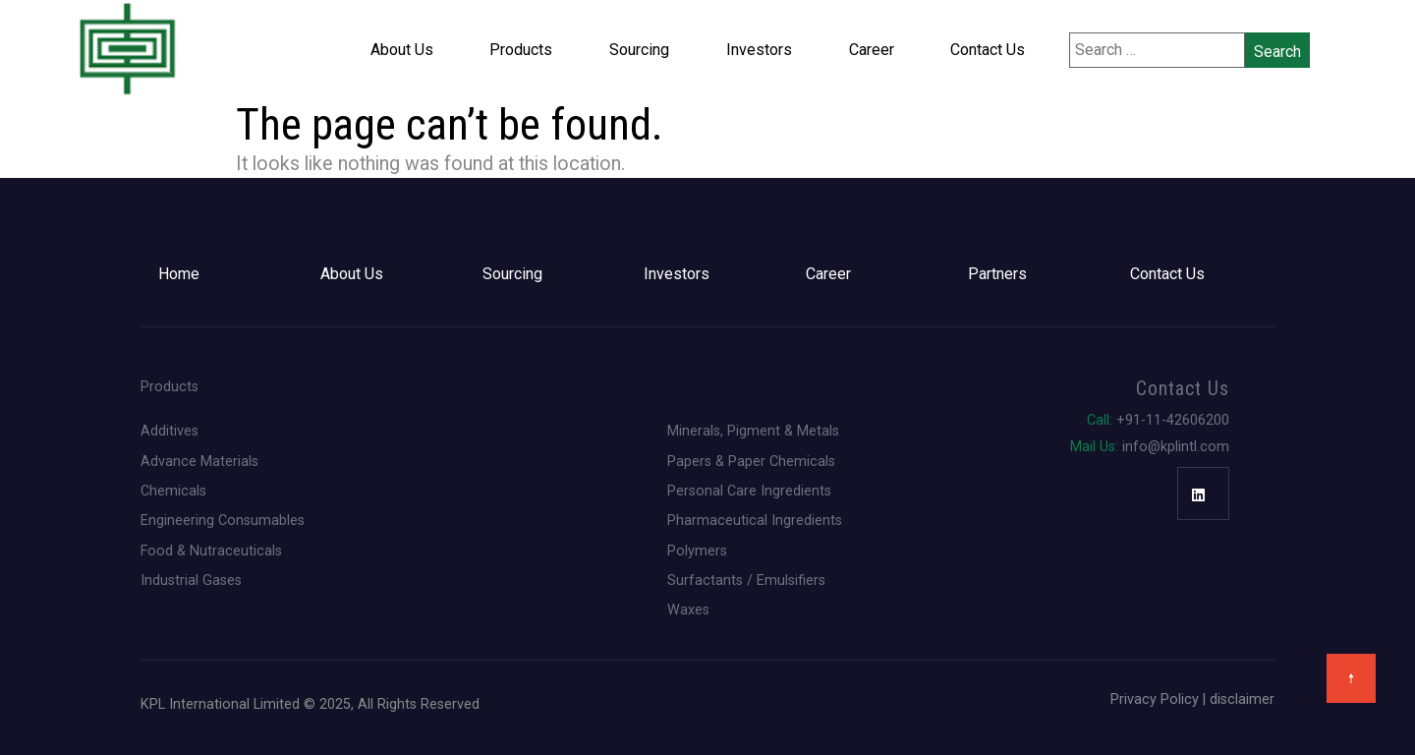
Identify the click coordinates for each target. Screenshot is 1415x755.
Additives (169, 430)
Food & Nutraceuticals (211, 550)
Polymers (697, 550)
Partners (997, 273)
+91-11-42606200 (1158, 420)
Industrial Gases (191, 580)
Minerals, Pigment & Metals (753, 430)
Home (178, 273)
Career (871, 49)
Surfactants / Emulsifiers (746, 580)
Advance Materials (199, 461)
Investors (759, 49)
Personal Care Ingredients (749, 490)
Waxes (688, 609)
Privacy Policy (1154, 699)
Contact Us (987, 49)
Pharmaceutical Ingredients (754, 520)
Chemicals (173, 490)
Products (520, 49)
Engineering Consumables (223, 520)
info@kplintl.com (1149, 446)
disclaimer (1242, 699)
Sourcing (639, 49)
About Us (401, 49)
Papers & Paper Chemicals (751, 461)
